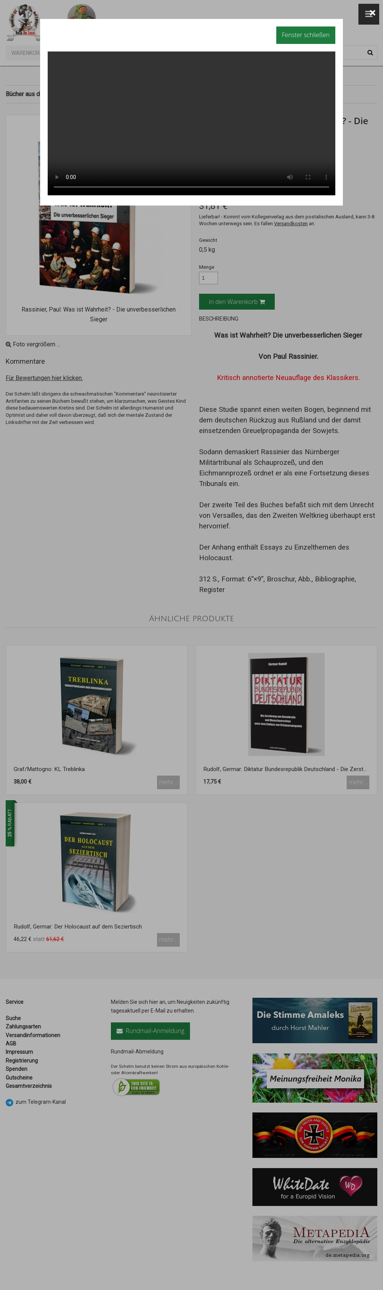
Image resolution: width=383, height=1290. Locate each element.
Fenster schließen (306, 35)
